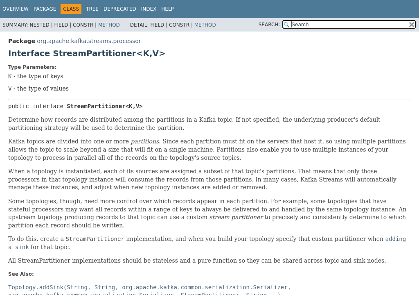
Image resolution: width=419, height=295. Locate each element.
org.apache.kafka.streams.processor (89, 41)
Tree (92, 9)
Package (45, 9)
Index (149, 9)
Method (109, 25)
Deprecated (120, 9)
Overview (15, 9)
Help (167, 9)
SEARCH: (269, 24)
